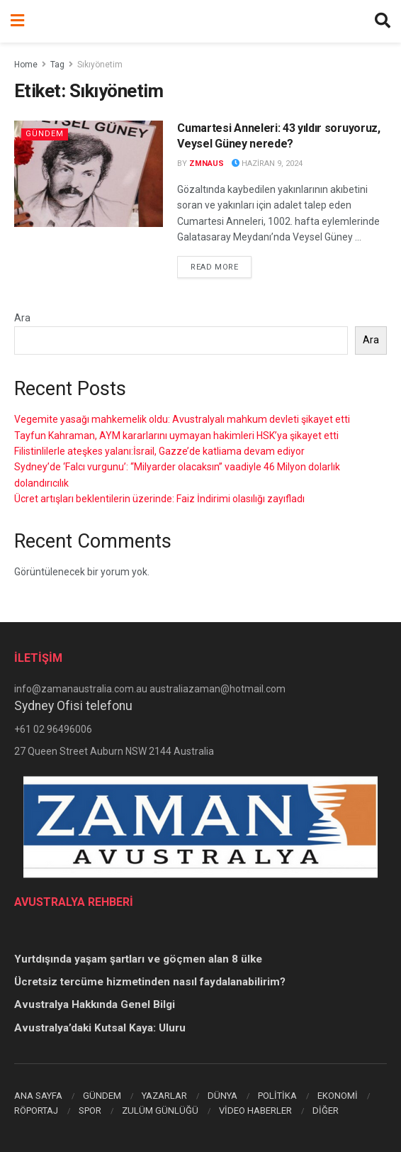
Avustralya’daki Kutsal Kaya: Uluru (100, 1027)
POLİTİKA (277, 1095)
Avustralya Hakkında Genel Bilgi (94, 1004)
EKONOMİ (337, 1095)
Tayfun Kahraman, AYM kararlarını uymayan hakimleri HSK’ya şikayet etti (176, 435)
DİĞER (325, 1110)
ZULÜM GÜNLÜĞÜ (160, 1110)
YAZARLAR (164, 1095)
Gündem (45, 133)
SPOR (90, 1110)
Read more (221, 266)
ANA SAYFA (38, 1095)
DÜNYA (222, 1095)
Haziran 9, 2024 (267, 163)
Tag (57, 65)
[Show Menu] (17, 21)
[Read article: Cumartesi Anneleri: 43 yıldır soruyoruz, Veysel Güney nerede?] (88, 174)
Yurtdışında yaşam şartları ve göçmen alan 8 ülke (138, 959)
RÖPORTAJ (36, 1110)
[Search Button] (382, 21)
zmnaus (206, 163)
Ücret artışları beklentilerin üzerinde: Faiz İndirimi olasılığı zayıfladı (159, 498)
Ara (22, 317)
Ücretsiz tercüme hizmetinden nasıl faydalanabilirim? (150, 981)
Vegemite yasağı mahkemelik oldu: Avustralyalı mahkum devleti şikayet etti (182, 419)
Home (26, 65)
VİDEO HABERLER (255, 1110)
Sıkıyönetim (100, 65)
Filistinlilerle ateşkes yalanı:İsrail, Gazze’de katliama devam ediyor (159, 451)
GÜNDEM (102, 1095)
